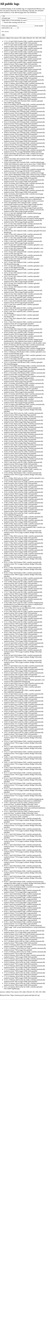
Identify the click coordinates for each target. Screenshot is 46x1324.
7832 (16, 483)
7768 (16, 734)
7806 (16, 587)
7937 (16, 95)
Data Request (27, 346)
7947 (16, 60)
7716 (16, 913)
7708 (16, 943)
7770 (16, 727)
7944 (16, 71)
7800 (16, 617)
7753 (16, 790)
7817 (16, 541)
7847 (16, 425)
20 (31, 38)
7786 (16, 671)
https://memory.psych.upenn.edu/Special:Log (25, 995)
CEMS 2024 (27, 148)
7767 (16, 738)
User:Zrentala (18, 199)
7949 (16, 53)
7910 (16, 188)
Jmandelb (29, 527)
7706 (16, 950)
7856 (16, 392)
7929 (16, 124)
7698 (16, 978)
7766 (16, 743)
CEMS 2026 (27, 43)
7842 (16, 443)
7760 (16, 774)
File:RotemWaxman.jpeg (12, 260)
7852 (16, 406)
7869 (16, 338)
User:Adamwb (19, 341)
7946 (16, 64)
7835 (16, 467)
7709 (16, 939)
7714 (16, 920)
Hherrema (22, 404)
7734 (16, 831)
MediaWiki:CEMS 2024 (11, 167)
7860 (16, 378)
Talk (25, 41)
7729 (16, 857)
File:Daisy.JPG (8, 320)
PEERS (25, 385)
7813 (16, 555)
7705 (16, 953)
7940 (16, 85)
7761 (16, 769)
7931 (16, 117)
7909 (16, 192)
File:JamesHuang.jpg (10, 364)
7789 (16, 657)
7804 (16, 594)
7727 (16, 867)
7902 (16, 222)
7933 (16, 110)
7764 (16, 753)
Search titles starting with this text (14, 22)
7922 (16, 148)
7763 (16, 759)
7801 (16, 613)
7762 (16, 764)
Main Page (26, 415)
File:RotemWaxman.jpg (18, 246)
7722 (16, 892)
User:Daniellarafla (20, 350)
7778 (16, 699)
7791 (16, 648)
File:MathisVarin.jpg (17, 250)
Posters (25, 392)
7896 (16, 243)
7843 (16, 439)
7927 (16, 131)
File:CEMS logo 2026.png (12, 103)
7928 (16, 127)
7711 (16, 932)
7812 (16, 559)
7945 (16, 67)
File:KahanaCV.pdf (17, 353)
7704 (16, 957)
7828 (16, 497)
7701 (16, 967)
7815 (16, 548)
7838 (16, 457)
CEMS (25, 185)
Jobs (24, 946)
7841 (16, 446)
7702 (16, 964)
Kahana (21, 197)
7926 (16, 134)
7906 (25, 204)
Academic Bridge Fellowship (32, 410)
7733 (16, 836)
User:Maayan (18, 801)
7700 (16, 971)
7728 (16, 862)
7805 (16, 590)
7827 (16, 501)
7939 (16, 88)
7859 (16, 381)
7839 (16, 453)
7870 (16, 334)
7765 (16, 748)
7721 (16, 895)
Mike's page (16, 883)
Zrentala (20, 41)
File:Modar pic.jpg (10, 306)
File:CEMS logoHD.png (11, 988)
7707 (16, 946)
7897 (16, 239)
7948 (16, 57)
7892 (16, 257)
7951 (16, 46)
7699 (16, 974)
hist (36, 804)
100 (36, 38)
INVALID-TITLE (28, 171)
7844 (16, 436)
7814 (16, 552)
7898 (16, 236)
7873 (16, 324)
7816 (16, 545)
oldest (8, 38)
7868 (16, 346)
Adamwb (24, 202)
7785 (16, 674)
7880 (16, 299)
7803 (16, 597)
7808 (16, 580)
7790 (16, 652)
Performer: (23, 18)
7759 (16, 780)
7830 (16, 490)
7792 (16, 645)
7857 (16, 388)
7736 (16, 820)
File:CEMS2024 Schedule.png (20, 678)
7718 (16, 906)
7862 (16, 371)
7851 (16, 410)
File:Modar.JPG (9, 317)
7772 (16, 720)
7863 (16, 367)
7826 (16, 504)
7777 (16, 702)
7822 (16, 518)
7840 (16, 450)
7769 (16, 731)
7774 (16, 713)
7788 (16, 662)
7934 (16, 106)
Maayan (28, 815)
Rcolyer (22, 345)
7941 (16, 81)
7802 (16, 601)
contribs (30, 41)
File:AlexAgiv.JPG (17, 253)
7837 (16, 460)
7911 (16, 185)
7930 (16, 120)
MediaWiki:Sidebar (29, 152)
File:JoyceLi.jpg (9, 327)
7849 (16, 418)
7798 (16, 624)
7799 (16, 620)
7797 (16, 627)
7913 (16, 178)
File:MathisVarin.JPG (11, 274)
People (25, 67)
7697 (16, 981)
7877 (16, 310)
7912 (16, 181)
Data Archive (27, 388)
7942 (16, 78)
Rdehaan (19, 213)
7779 (16, 695)
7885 (16, 281)
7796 (16, 631)
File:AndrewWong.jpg (11, 285)
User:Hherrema (19, 604)
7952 (16, 43)
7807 (16, 583)
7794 (16, 638)
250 (40, 38)
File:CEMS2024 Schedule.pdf (13, 692)
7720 (16, 899)
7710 (16, 936)
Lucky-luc (20, 413)
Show (3, 31)
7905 (25, 208)
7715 (16, 916)
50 (33, 38)
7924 (16, 141)
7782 (16, 685)
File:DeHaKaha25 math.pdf (13, 215)
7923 (16, 145)
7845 (16, 432)
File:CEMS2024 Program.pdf (20, 480)
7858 (16, 385)
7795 (16, 634)
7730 (16, 852)
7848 (16, 422)
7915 (16, 171)
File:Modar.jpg (8, 313)
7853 (16, 402)
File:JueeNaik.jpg (9, 288)
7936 (16, 99)
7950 (16, 50)
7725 (16, 878)
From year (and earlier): (9, 26)
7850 (16, 415)
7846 (16, 429)
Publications (27, 395)
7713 (16, 924)
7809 (16, 574)
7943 (16, 74)
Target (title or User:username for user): (14, 20)
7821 (16, 522)
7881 (16, 295)
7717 (16, 909)
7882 (16, 292)
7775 (16, 709)
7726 (16, 873)
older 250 (26, 38)
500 (43, 38)
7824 (16, 511)
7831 (16, 487)
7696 (16, 985)
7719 (16, 902)
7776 (16, 706)
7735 (16, 825)
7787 (16, 667)
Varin (26, 469)
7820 (16, 525)
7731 (16, 846)
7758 (16, 785)
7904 (16, 211)
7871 (16, 331)
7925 (16, 138)
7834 (16, 474)
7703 (16, 960)
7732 (16, 841)
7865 (16, 360)
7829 (16, 494)
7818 (16, 538)
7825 (16, 508)
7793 (16, 641)
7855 (16, 395)
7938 (16, 92)
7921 (16, 152)
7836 (16, 464)
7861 (16, 374)
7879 (16, 302)
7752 (16, 795)
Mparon (19, 66)
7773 (16, 717)
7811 (16, 564)
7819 (16, 532)
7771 (16, 724)
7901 (16, 225)
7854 (16, 399)
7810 (16, 569)
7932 (16, 113)
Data (24, 381)
